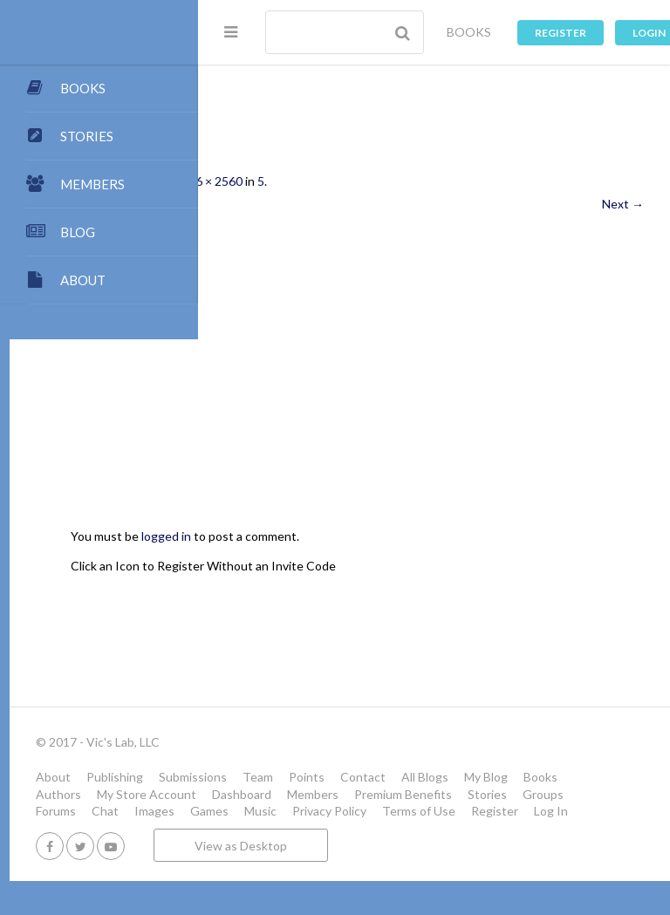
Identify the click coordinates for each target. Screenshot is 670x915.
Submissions (381, 776)
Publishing (303, 776)
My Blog (292, 794)
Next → (623, 203)
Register (560, 32)
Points (495, 776)
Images (343, 828)
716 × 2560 (400, 181)
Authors (402, 794)
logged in (354, 536)
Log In (355, 844)
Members (325, 810)
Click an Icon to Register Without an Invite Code (391, 565)
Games (398, 828)
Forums (244, 828)
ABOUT (83, 280)
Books (347, 794)
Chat (293, 828)
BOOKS (469, 31)
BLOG (77, 232)
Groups (555, 810)
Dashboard (254, 810)
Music (449, 828)
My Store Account (490, 794)
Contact (551, 776)
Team (446, 776)
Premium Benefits (415, 810)
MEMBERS (92, 184)
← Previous (255, 203)
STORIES (86, 136)
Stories (499, 810)
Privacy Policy (518, 828)
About (241, 776)
